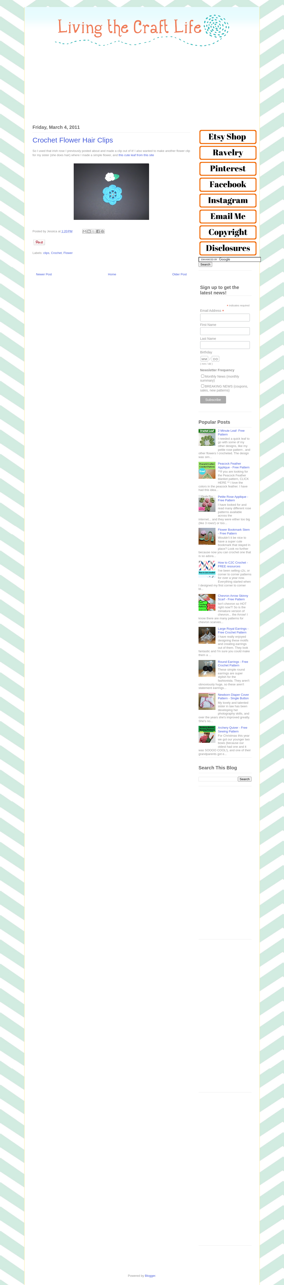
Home (112, 274)
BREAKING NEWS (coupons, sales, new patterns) (224, 388)
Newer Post (44, 274)
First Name (208, 325)
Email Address (212, 310)
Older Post (179, 274)
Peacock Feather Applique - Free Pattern (233, 465)
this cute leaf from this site (136, 155)
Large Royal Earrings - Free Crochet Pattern (233, 630)
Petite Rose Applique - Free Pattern (233, 498)
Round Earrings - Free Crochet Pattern (233, 663)
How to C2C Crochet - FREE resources (233, 564)
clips (46, 253)
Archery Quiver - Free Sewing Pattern (232, 729)
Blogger (150, 1275)
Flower (68, 253)
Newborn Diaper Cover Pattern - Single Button (233, 696)
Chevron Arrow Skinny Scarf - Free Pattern (233, 597)
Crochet (56, 253)
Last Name (208, 338)
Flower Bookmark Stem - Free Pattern (234, 531)
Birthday (206, 352)
